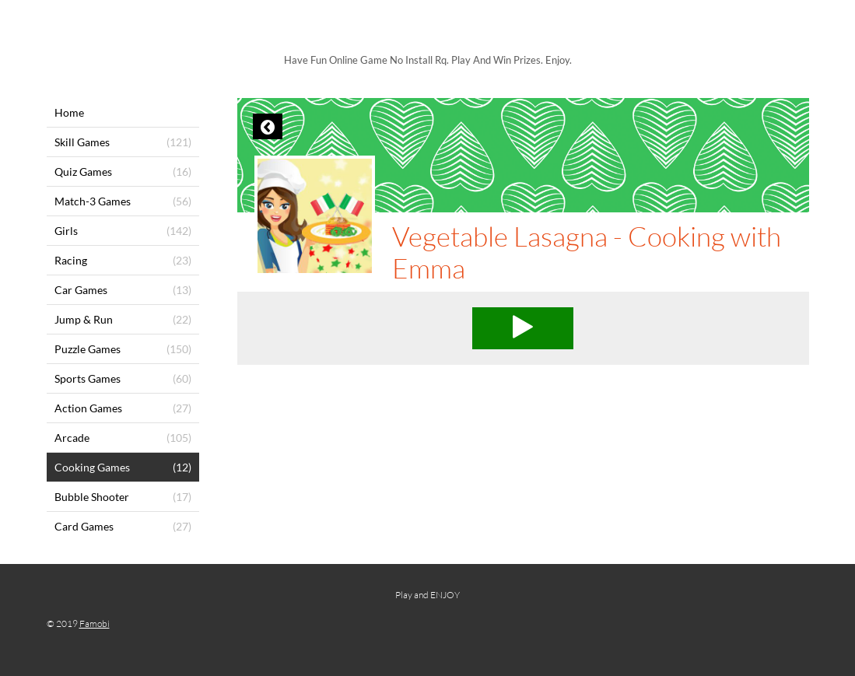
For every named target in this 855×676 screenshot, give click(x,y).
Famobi (94, 623)
